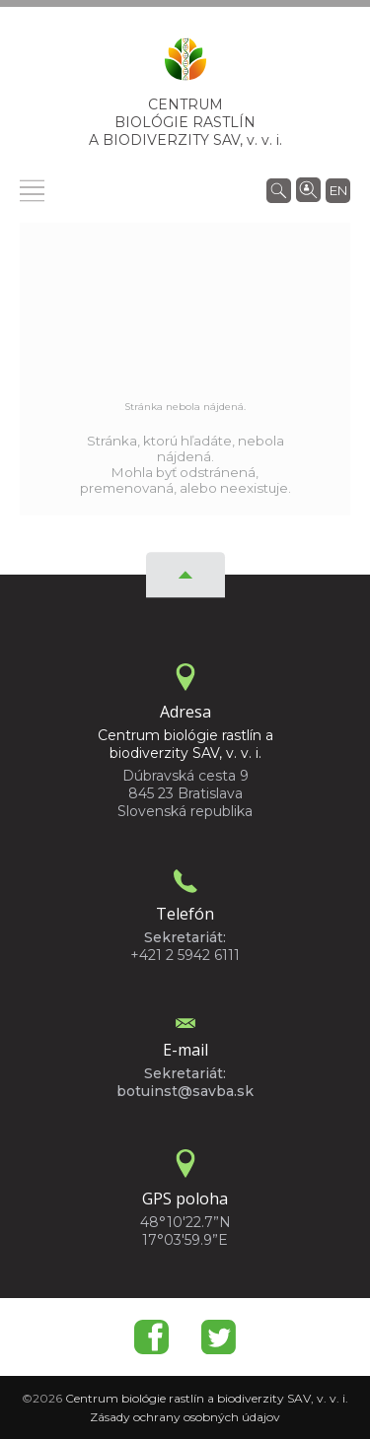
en (338, 190)
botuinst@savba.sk (185, 1091)
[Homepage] (185, 65)
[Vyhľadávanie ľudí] (308, 188)
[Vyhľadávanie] (278, 189)
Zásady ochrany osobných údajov (185, 1416)
